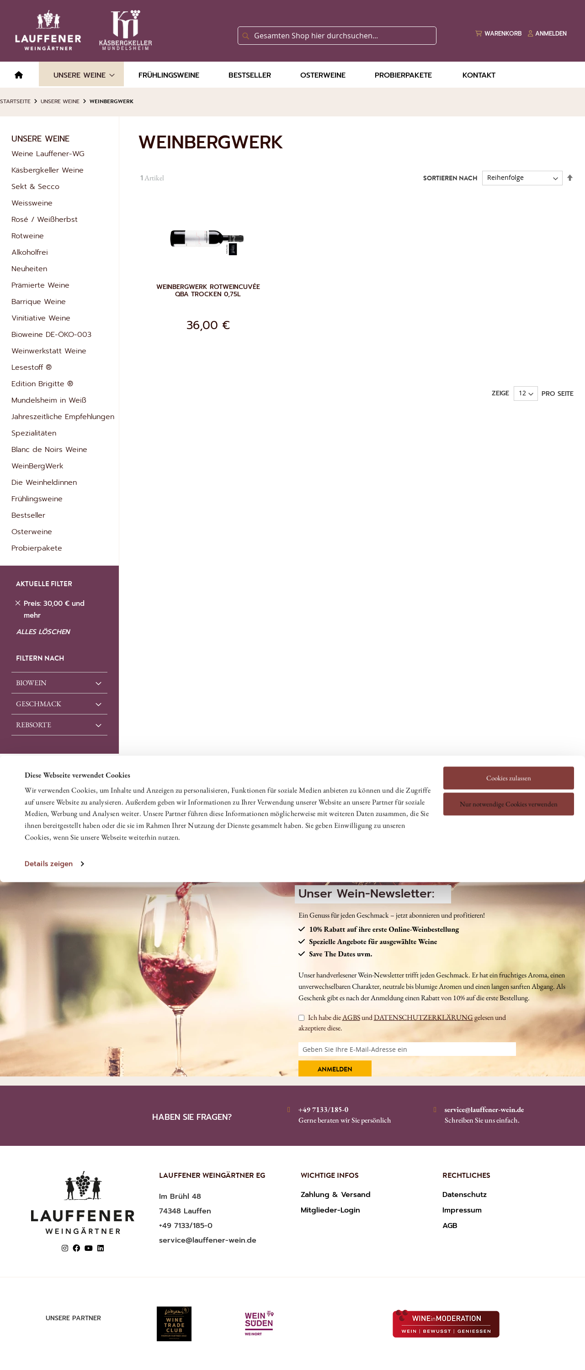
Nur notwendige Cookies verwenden (509, 726)
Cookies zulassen (508, 700)
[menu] (292, 75)
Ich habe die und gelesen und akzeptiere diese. (402, 1022)
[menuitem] (18, 75)
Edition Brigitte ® (42, 383)
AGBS (351, 1017)
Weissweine (32, 203)
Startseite (15, 101)
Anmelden (335, 1070)
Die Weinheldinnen (44, 482)
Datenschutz (464, 1194)
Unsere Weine (60, 101)
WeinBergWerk (37, 466)
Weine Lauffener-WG (48, 153)
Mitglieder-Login (330, 1210)
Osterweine (31, 531)
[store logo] (81, 30)
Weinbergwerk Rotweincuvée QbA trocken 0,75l (208, 290)
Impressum (462, 1210)
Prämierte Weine (40, 285)
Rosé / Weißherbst (44, 219)
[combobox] (337, 35)
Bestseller (28, 515)
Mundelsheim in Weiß (48, 400)
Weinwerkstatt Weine (48, 351)
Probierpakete (36, 548)
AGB (449, 1225)
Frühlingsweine (37, 498)
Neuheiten (29, 268)
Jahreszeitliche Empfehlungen (62, 416)
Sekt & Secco (35, 186)
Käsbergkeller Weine (47, 170)
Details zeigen (49, 787)
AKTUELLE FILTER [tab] (44, 585)
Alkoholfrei (29, 252)
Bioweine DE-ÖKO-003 (51, 334)
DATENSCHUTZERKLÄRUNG (423, 1017)
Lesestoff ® (31, 367)
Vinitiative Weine (40, 318)
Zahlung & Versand (336, 1194)
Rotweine (27, 236)
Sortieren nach (450, 178)
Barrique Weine (38, 301)
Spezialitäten (33, 433)
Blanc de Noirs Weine (49, 449)
